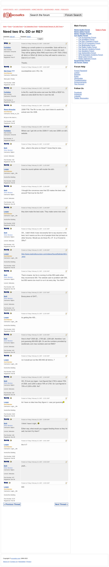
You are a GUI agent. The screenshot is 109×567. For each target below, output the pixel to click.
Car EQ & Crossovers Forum (89, 43)
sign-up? (12, 36)
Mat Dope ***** (9, 71)
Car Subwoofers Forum (87, 53)
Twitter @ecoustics (81, 98)
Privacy (29, 561)
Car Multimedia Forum (86, 45)
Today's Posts (100, 30)
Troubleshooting (80, 80)
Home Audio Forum (82, 30)
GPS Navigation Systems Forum (90, 55)
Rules (76, 76)
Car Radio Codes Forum (87, 47)
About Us (6, 561)
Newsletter (22, 561)
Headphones (49, 9)
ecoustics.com (15, 558)
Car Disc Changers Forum (88, 41)
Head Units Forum (85, 57)
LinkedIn (77, 96)
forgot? (29, 36)
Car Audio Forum (81, 35)
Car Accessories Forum (87, 37)
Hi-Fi (16, 9)
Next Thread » (61, 504)
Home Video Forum (82, 32)
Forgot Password (80, 71)
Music (57, 9)
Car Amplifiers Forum (86, 39)
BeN (5, 148)
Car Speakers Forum (86, 51)
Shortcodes (78, 78)
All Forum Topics (81, 62)
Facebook (78, 92)
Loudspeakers (24, 9)
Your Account (79, 84)
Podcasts (65, 9)
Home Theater (37, 9)
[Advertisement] (35, 531)
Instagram (78, 94)
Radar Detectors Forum (87, 59)
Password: (29, 38)
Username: (11, 38)
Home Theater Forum (82, 34)
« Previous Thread (12, 504)
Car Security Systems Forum (89, 49)
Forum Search (73, 15)
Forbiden (7, 47)
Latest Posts (8, 9)
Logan (6, 169)
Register (77, 74)
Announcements (80, 82)
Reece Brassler (9, 109)
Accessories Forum (82, 60)
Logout (76, 73)
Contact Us (13, 561)
